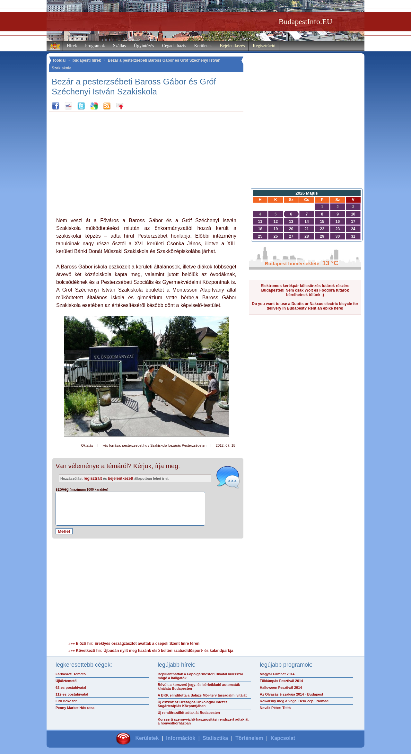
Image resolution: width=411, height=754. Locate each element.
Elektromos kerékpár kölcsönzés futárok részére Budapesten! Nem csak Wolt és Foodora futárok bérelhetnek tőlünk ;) (305, 290)
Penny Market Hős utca (75, 708)
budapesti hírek (87, 60)
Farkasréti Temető (71, 674)
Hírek (72, 45)
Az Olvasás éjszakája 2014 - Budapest (291, 694)
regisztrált (92, 478)
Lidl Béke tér (66, 701)
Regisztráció (264, 45)
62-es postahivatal (71, 687)
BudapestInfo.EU (305, 21)
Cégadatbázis (174, 45)
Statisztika (215, 738)
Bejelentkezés (232, 45)
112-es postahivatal (72, 694)
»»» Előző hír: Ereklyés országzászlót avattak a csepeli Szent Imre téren (133, 643)
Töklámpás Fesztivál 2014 (281, 681)
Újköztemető (66, 681)
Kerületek (203, 45)
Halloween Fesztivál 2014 (281, 687)
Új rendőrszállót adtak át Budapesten (189, 713)
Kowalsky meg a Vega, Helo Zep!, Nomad (294, 701)
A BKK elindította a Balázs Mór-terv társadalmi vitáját (202, 695)
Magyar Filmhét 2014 (277, 674)
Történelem (249, 738)
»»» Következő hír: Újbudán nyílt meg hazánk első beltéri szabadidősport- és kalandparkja (150, 650)
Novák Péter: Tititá (275, 708)
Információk (180, 738)
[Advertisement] (146, 163)
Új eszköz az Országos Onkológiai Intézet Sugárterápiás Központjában (192, 704)
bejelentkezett (120, 478)
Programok (95, 45)
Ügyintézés (144, 45)
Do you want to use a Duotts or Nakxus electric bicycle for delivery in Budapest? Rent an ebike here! (305, 306)
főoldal (59, 60)
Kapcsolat (283, 738)
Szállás (119, 45)
